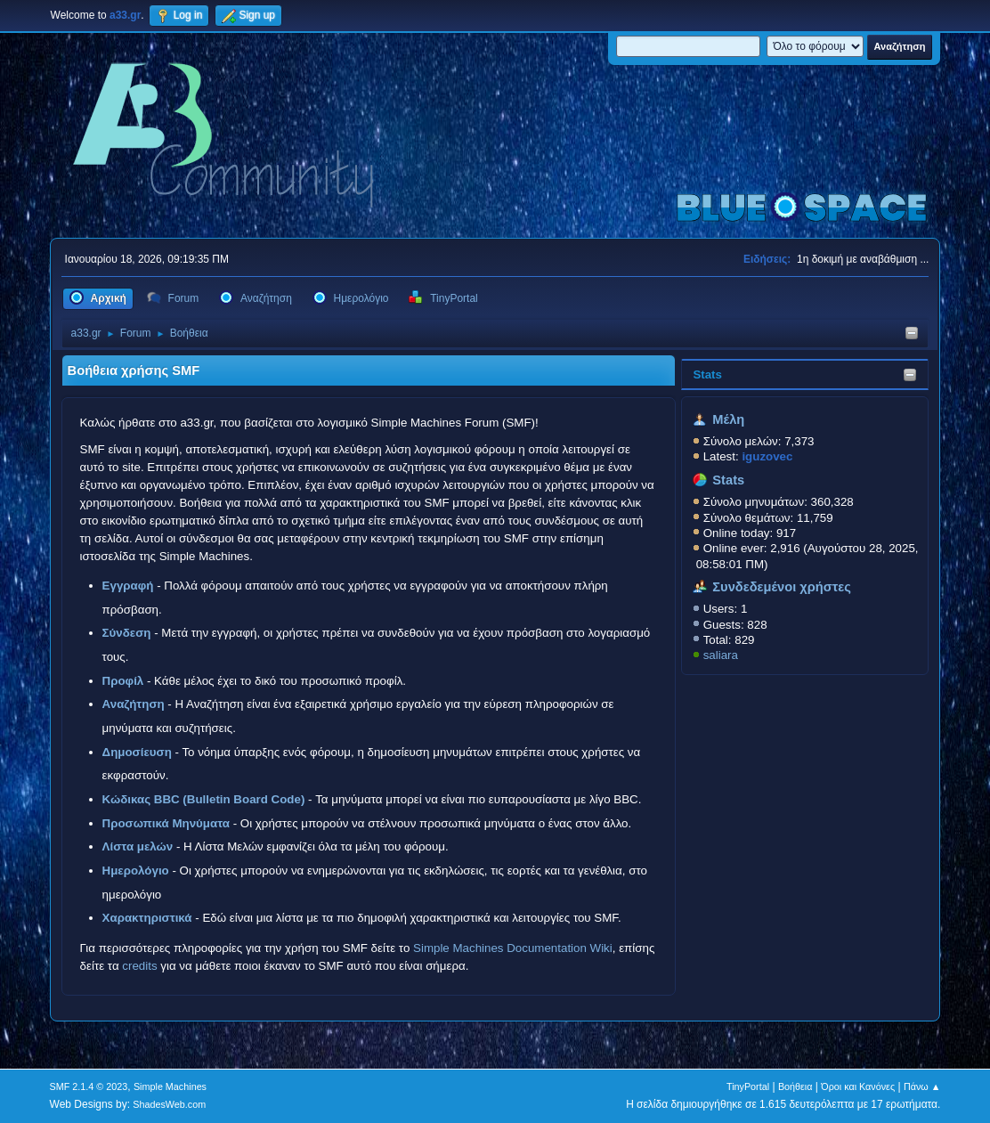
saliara (720, 655)
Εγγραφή (128, 585)
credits (139, 965)
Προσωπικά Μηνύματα (166, 823)
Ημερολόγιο (135, 870)
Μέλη (728, 419)
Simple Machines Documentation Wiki (513, 948)
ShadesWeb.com (169, 1104)
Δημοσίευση (137, 752)
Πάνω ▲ (922, 1086)
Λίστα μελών (138, 846)
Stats (707, 374)
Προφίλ (123, 681)
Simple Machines (170, 1086)
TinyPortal (747, 1086)
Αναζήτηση (133, 704)
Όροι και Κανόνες (858, 1086)
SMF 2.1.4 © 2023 (89, 1086)
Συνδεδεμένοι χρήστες (781, 587)
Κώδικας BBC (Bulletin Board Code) (203, 799)
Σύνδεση (126, 632)
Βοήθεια (795, 1086)
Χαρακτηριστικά (147, 917)
